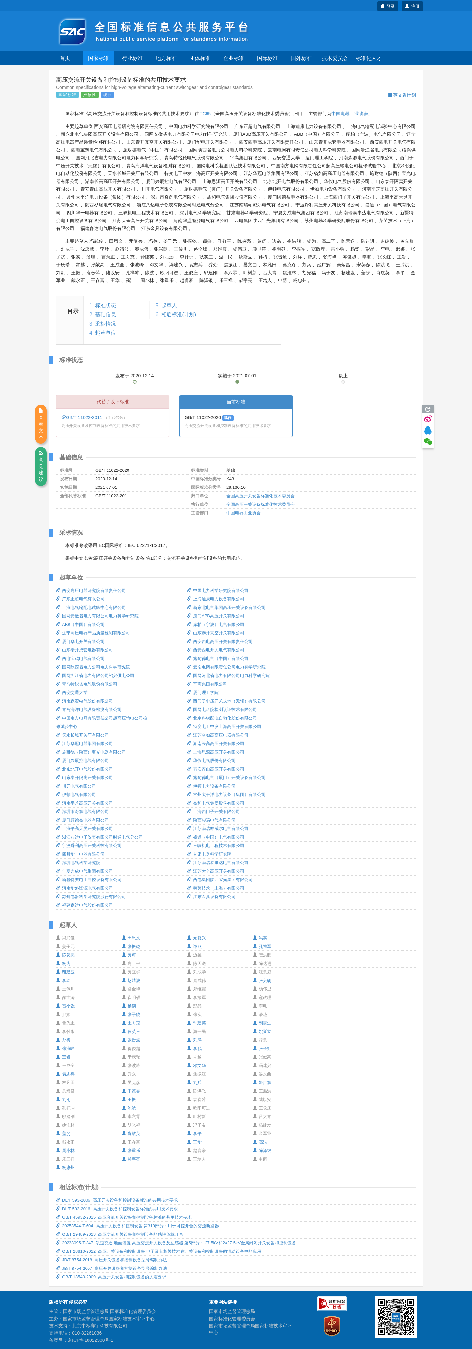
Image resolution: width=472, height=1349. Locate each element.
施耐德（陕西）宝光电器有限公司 (91, 752)
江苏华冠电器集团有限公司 (84, 743)
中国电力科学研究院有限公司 (217, 590)
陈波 (129, 1108)
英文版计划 (402, 95)
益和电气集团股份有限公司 (215, 803)
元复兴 (196, 937)
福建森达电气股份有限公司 (84, 905)
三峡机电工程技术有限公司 (215, 845)
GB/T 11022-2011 (82, 417)
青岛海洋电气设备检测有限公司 (89, 709)
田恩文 (131, 937)
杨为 (63, 963)
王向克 (131, 1023)
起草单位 (105, 333)
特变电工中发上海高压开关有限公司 (224, 726)
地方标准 (166, 58)
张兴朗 (262, 980)
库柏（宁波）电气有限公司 (215, 624)
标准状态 (105, 305)
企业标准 (233, 58)
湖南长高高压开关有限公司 (215, 743)
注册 (412, 6)
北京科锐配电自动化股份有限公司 (222, 718)
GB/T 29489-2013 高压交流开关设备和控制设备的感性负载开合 (119, 1234)
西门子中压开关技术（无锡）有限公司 (226, 701)
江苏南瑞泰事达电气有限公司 (217, 862)
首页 (65, 58)
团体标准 (199, 58)
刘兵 (194, 1082)
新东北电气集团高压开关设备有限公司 (226, 607)
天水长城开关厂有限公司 (82, 735)
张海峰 (65, 1048)
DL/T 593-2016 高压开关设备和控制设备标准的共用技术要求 (117, 1208)
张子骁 (131, 1014)
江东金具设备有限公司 (211, 896)
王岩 (63, 1057)
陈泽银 (262, 1150)
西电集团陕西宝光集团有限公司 (220, 879)
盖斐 (63, 1133)
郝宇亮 (131, 1159)
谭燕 (194, 946)
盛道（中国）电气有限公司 (215, 837)
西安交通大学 (72, 692)
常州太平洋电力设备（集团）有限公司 (226, 794)
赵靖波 (131, 980)
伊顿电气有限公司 (76, 794)
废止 (343, 375)
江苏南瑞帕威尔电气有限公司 (217, 828)
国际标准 (267, 58)
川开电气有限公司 (76, 786)
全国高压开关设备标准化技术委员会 (260, 495)
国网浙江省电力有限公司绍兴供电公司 (95, 675)
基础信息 (105, 314)
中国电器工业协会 (349, 113)
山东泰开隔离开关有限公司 (84, 777)
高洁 (260, 1142)
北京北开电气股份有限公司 (84, 769)
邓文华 (196, 1065)
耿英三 (131, 1031)
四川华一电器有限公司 (80, 854)
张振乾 (131, 946)
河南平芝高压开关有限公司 (84, 803)
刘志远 (262, 1023)
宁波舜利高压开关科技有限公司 (89, 845)
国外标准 (301, 58)
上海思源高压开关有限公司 (215, 752)
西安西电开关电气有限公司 (215, 650)
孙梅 (63, 1040)
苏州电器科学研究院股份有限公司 (91, 896)
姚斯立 (262, 1031)
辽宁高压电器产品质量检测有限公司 (93, 632)
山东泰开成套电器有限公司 (84, 650)
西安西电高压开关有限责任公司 (220, 641)
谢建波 (65, 971)
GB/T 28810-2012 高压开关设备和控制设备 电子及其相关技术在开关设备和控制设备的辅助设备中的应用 (158, 1251)
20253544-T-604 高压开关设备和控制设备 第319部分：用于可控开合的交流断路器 (137, 1225)
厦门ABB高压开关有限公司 (215, 615)
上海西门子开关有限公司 (213, 811)
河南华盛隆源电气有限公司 (84, 888)
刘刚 (63, 1099)
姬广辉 (262, 1082)
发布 (134, 375)
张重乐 (131, 1150)
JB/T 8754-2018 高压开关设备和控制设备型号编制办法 (111, 1259)
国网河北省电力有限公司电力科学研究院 (228, 675)
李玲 (63, 980)
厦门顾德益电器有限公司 (82, 820)
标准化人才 (369, 58)
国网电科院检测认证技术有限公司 (222, 709)
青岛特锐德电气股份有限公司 (86, 684)
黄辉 (129, 954)
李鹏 (194, 1048)
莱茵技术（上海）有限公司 (215, 888)
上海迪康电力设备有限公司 (215, 598)
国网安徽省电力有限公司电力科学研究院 (97, 615)
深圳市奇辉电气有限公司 (82, 811)
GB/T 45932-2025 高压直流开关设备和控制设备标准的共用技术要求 (124, 1217)
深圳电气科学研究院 (78, 862)
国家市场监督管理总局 (232, 1311)
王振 (129, 1099)
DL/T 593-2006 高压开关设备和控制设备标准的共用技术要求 (117, 1200)
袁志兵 (65, 1074)
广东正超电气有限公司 (80, 598)
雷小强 (65, 1005)
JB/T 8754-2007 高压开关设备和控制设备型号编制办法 (111, 1268)
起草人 (169, 305)
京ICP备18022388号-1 (90, 1340)
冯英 (260, 937)
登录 (388, 6)
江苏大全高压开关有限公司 (215, 871)
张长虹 (262, 1048)
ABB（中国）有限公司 (80, 624)
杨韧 (129, 1005)
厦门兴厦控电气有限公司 (82, 760)
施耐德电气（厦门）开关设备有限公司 (226, 777)
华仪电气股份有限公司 (211, 760)
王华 (194, 1142)
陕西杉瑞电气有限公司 (211, 820)
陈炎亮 (65, 954)
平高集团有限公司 (207, 684)
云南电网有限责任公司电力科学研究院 (226, 667)
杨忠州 (65, 1167)
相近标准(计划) (178, 314)
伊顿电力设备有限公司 (211, 786)
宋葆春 (131, 1091)
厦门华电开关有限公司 (80, 641)
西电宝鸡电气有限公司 (80, 658)
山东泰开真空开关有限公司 (215, 632)
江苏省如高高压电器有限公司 (217, 735)
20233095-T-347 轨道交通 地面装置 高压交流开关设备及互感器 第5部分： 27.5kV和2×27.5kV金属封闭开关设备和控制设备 (176, 1242)
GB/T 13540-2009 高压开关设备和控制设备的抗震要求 (111, 1276)
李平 (194, 1133)
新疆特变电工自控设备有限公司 (89, 879)
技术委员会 (335, 58)
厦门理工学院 (203, 692)
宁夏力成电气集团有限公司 (84, 871)
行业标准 (132, 58)
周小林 (65, 1150)
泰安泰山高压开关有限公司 (215, 769)
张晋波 (131, 1040)
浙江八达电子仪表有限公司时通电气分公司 (99, 837)
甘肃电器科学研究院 (209, 854)
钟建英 (196, 1023)
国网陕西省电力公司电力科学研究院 (93, 667)
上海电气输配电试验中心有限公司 (91, 607)
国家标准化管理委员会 (232, 1318)
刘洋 (194, 1040)
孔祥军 (262, 946)
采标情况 (105, 324)
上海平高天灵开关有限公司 (84, 828)
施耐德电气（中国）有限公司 (217, 658)
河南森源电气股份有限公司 (84, 701)
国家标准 (98, 58)
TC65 (205, 113)
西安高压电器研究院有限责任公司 (91, 590)
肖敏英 (131, 1133)
